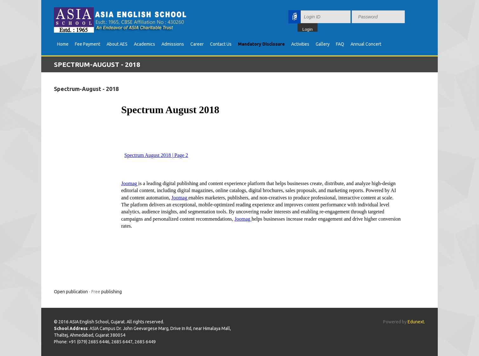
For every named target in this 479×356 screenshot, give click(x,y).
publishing (111, 291)
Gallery (323, 44)
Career (197, 44)
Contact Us (221, 44)
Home (63, 44)
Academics (144, 44)
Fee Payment (87, 44)
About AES (117, 44)
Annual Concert (366, 44)
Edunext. (416, 321)
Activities (300, 44)
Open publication (71, 291)
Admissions (172, 44)
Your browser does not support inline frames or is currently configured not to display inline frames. (360, 20)
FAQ (340, 44)
